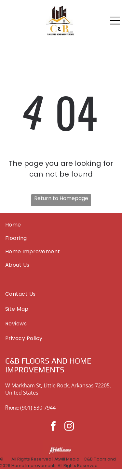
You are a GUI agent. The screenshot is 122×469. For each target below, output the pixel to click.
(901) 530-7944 (38, 407)
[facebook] (53, 427)
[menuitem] (61, 224)
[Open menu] (115, 20)
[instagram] (69, 427)
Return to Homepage (61, 198)
